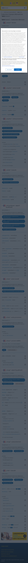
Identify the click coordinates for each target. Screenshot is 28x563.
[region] (14, 70)
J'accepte (18, 89)
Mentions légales (21, 76)
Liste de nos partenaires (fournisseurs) (8, 85)
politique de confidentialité (8, 76)
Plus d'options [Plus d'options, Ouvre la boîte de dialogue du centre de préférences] (9, 89)
